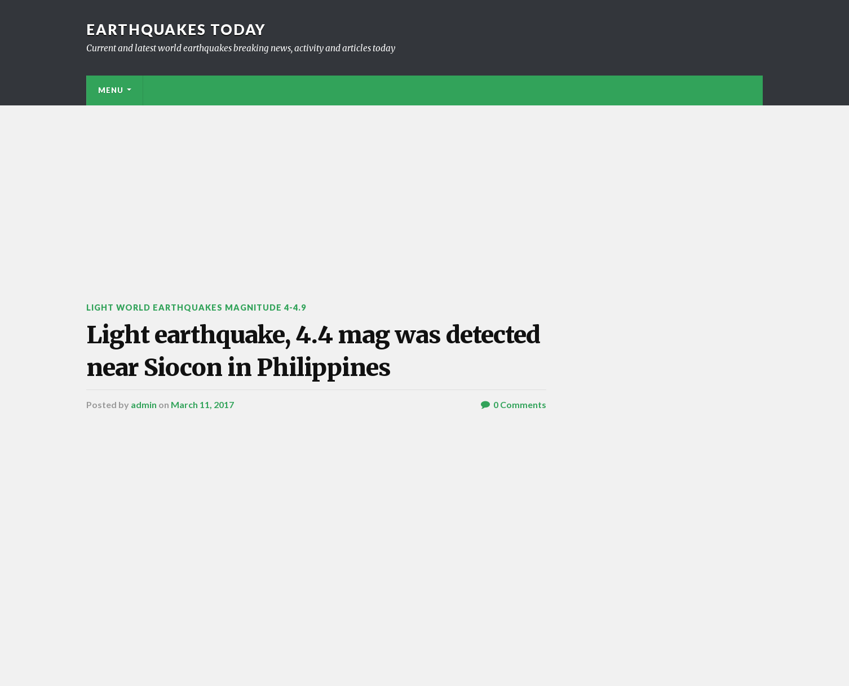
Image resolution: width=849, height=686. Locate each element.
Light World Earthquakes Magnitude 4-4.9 (196, 307)
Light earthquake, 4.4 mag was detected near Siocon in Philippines (313, 351)
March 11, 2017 (202, 404)
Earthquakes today (176, 29)
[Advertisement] (424, 190)
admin (144, 404)
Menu (110, 90)
